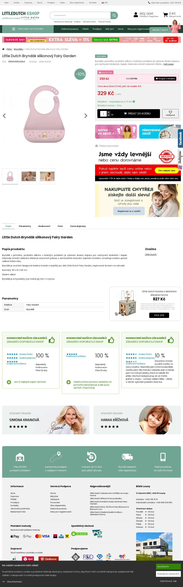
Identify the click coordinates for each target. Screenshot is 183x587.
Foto (62, 226)
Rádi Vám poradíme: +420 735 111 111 (164, 3)
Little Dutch (45, 61)
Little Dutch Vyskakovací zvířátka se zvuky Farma (109, 494)
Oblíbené (54, 499)
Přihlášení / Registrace (149, 16)
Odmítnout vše (168, 581)
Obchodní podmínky (20, 508)
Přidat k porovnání (106, 145)
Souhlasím (163, 566)
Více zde (159, 315)
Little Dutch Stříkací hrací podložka (106, 498)
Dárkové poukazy (69, 29)
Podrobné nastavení (168, 573)
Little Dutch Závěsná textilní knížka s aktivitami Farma (106, 513)
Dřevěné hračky (89, 21)
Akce (6, 2)
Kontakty (93, 2)
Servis (39, 2)
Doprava (28, 2)
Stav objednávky (77, 2)
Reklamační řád (18, 511)
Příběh (85, 29)
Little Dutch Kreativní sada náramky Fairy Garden (108, 502)
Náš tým (110, 29)
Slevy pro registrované (139, 29)
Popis (9, 226)
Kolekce (77, 21)
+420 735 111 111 (151, 499)
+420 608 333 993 (164, 502)
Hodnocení (46, 226)
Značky (16, 2)
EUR (105, 3)
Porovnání (55, 502)
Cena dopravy (81, 226)
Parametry (26, 226)
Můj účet (146, 13)
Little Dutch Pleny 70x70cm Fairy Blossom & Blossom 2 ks (109, 507)
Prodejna (51, 2)
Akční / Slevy (163, 30)
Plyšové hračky (104, 21)
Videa (62, 2)
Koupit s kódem (165, 78)
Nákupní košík (175, 16)
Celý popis (168, 64)
